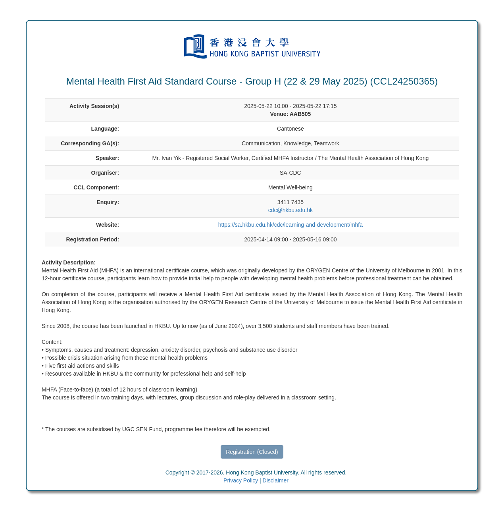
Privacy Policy (240, 480)
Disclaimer (276, 480)
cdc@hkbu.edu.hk (290, 210)
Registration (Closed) (252, 452)
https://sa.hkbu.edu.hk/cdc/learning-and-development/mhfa (290, 225)
